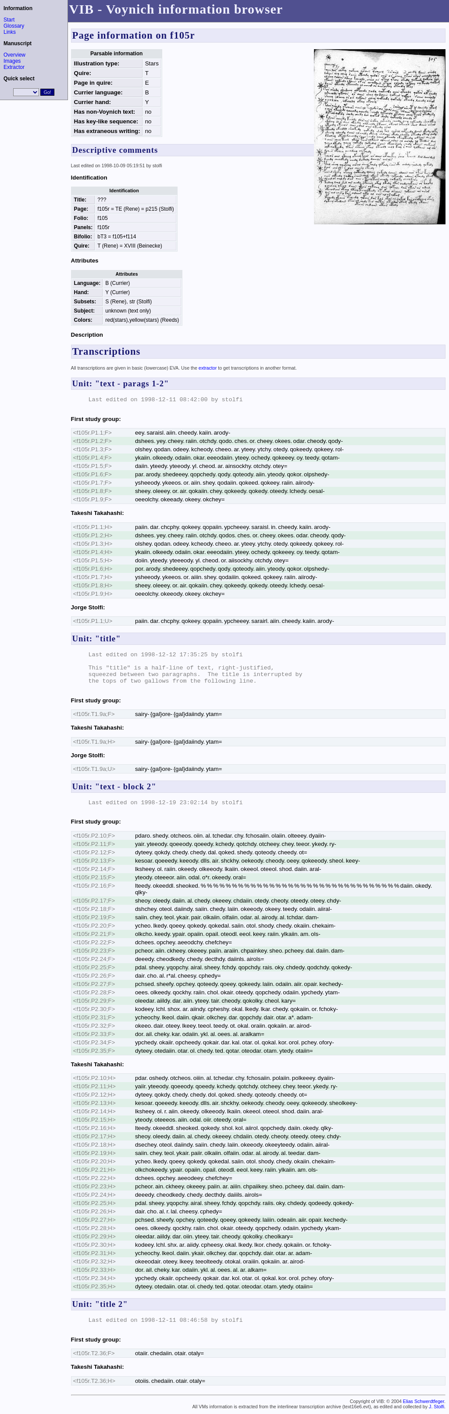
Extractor (14, 67)
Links (10, 32)
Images (12, 61)
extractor (208, 368)
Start (9, 20)
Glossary (14, 26)
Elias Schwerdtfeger (423, 1401)
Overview (14, 55)
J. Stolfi (436, 1406)
